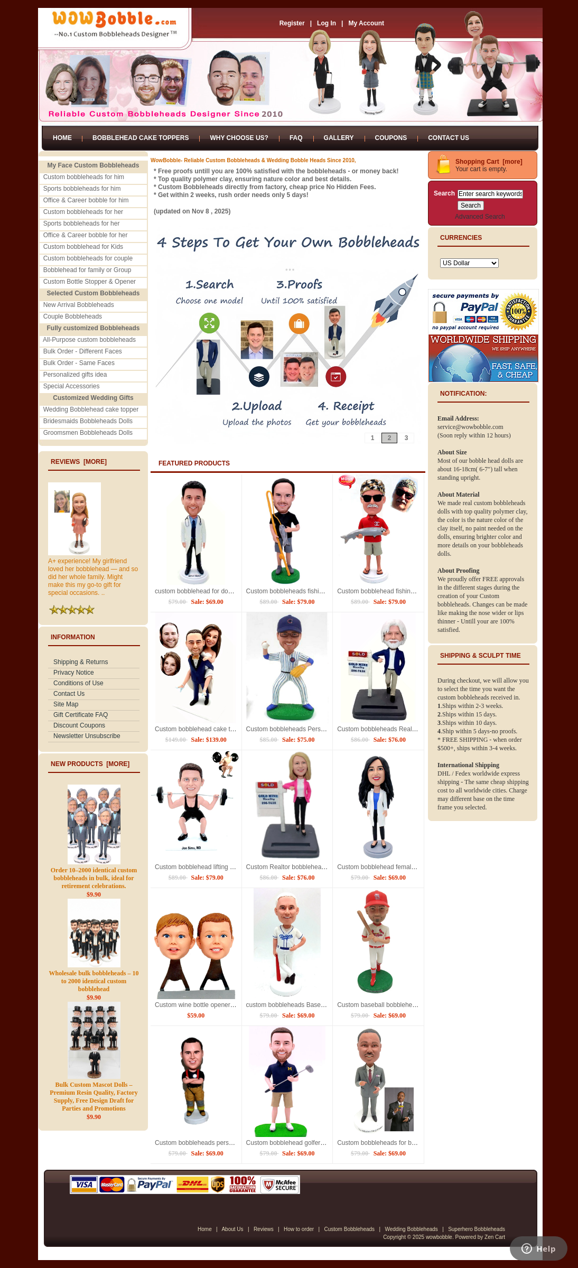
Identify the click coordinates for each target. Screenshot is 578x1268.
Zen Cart (494, 1237)
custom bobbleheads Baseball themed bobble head (318, 1005)
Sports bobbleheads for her (81, 223)
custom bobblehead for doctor (197, 591)
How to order (299, 1229)
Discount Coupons (79, 725)
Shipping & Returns (80, 662)
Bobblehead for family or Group (87, 270)
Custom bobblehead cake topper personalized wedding (232, 729)
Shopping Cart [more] (489, 161)
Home (62, 138)
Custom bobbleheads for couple (88, 258)
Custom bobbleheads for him (83, 177)
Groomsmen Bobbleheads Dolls (88, 432)
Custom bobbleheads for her (83, 212)
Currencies (461, 237)
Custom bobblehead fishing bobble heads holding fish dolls (419, 591)
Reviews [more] (79, 461)
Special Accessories (71, 386)
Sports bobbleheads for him (82, 188)
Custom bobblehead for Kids (83, 246)
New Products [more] (90, 764)
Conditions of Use (78, 683)
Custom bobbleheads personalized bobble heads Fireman (236, 1142)
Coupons (391, 138)
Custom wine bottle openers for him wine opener (223, 1005)
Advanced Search (480, 216)
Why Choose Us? (239, 138)
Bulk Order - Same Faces (79, 363)
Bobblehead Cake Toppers (140, 138)
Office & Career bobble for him (86, 200)
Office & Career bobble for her (85, 235)
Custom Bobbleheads (349, 1229)
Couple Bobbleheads (72, 316)
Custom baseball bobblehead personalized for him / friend (418, 1005)
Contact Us (448, 138)
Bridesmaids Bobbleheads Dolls (88, 421)
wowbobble (439, 1237)
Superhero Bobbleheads (476, 1229)
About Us (232, 1229)
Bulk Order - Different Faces (82, 351)
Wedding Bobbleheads (411, 1229)
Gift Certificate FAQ (80, 715)
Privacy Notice (73, 672)
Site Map (65, 704)
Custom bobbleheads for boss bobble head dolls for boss (417, 1142)
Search (444, 193)
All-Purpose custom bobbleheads (89, 339)
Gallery (339, 138)
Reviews (264, 1229)
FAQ (296, 138)
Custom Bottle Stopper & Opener (89, 281)
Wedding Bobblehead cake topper (91, 409)
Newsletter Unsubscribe (86, 736)
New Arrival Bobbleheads (78, 305)
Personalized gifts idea (75, 374)
